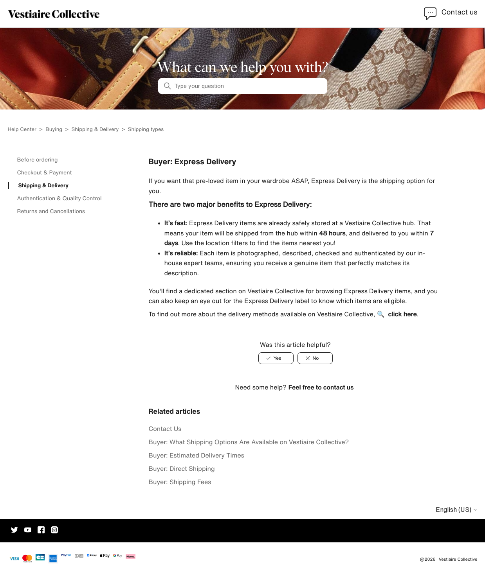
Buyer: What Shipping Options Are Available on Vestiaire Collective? (249, 442)
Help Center (23, 129)
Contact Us (165, 428)
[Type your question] (242, 86)
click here (402, 314)
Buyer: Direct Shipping (182, 468)
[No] (315, 358)
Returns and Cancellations (51, 211)
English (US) (457, 509)
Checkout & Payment (44, 172)
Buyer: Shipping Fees (180, 482)
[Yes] (276, 358)
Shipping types (146, 129)
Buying (54, 129)
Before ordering (37, 159)
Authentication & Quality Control (59, 198)
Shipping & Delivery (95, 129)
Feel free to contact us (321, 387)
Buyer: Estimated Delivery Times (196, 455)
